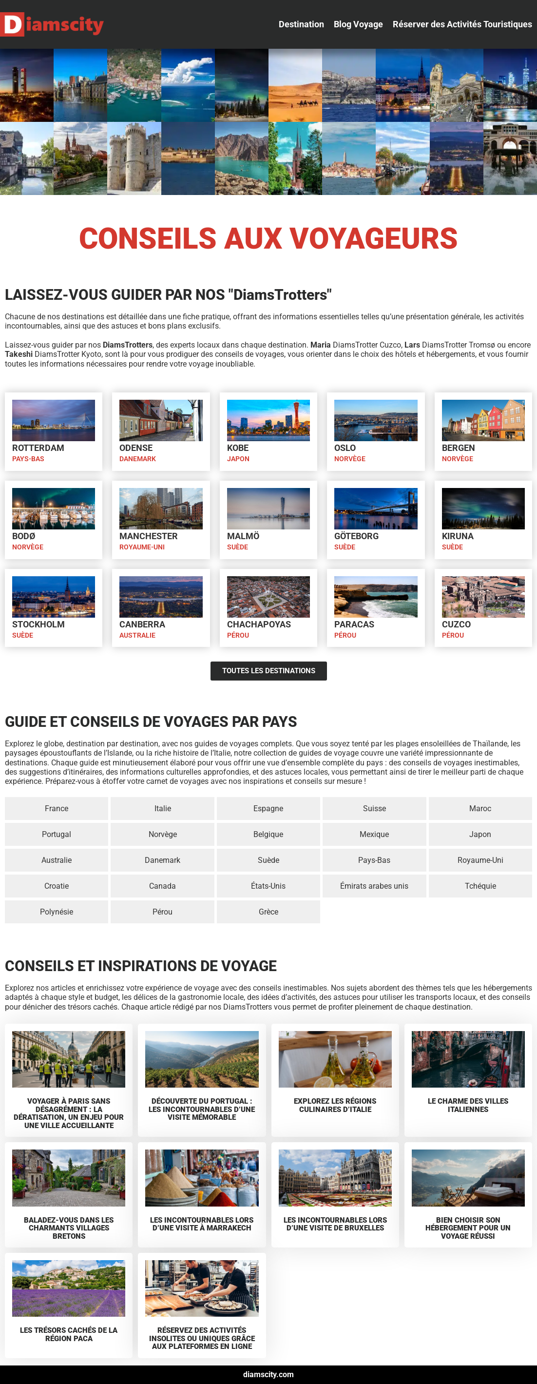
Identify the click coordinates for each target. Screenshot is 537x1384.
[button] (301, 24)
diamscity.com (268, 1374)
